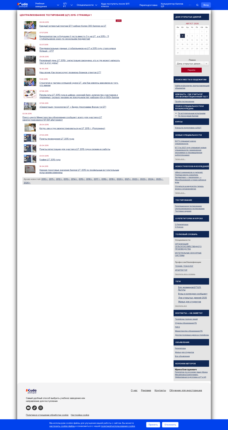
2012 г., (59, 179)
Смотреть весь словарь (185, 274)
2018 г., (104, 179)
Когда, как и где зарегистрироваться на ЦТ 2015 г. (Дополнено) (72, 128)
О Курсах (179, 227)
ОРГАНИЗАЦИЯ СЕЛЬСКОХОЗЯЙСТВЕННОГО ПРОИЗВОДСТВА (188, 246)
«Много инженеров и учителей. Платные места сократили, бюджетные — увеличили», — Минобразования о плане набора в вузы (190, 177)
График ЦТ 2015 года (49, 159)
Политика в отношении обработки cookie (47, 415)
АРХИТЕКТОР (181, 270)
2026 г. (27, 183)
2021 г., (128, 179)
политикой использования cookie (118, 426)
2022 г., (136, 179)
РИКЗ (177, 327)
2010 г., (44, 179)
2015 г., (82, 179)
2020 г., (120, 179)
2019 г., (112, 179)
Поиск (192, 60)
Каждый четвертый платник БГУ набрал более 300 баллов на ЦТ (72, 26)
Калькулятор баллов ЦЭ (172, 4)
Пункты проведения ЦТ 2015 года (56, 139)
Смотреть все (181, 306)
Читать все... (180, 159)
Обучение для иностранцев (185, 390)
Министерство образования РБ (189, 331)
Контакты (160, 390)
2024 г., (152, 179)
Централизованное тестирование (190, 209)
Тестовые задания (183, 211)
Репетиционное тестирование (188, 206)
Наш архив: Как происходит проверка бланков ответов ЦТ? (70, 72)
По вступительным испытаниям (191, 113)
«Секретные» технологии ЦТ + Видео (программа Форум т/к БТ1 (72, 107)
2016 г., (89, 179)
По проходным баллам (188, 116)
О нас (134, 390)
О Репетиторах (181, 224)
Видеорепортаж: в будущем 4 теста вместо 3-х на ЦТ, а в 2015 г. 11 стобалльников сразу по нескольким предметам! (74, 37)
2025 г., (159, 179)
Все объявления (182, 356)
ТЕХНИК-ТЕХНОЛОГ (184, 266)
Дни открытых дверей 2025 (192, 297)
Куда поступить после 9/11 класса (115, 4)
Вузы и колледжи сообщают (192, 293)
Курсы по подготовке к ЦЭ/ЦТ (188, 128)
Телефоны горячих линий (186, 319)
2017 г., (97, 179)
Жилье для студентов (189, 301)
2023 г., (143, 179)
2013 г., (67, 179)
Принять (153, 424)
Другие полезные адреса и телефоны (192, 335)
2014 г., (74, 179)
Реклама (146, 390)
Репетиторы (180, 348)
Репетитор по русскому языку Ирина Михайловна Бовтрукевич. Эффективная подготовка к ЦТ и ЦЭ (191, 374)
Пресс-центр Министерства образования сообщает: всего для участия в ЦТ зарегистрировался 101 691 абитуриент (62, 118)
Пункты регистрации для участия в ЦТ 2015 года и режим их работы (74, 149)
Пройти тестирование (184, 101)
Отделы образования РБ (186, 323)
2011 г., (52, 179)
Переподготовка (148, 5)
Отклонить (170, 424)
